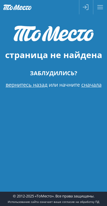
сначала (91, 84)
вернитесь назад (26, 84)
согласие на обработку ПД (80, 202)
